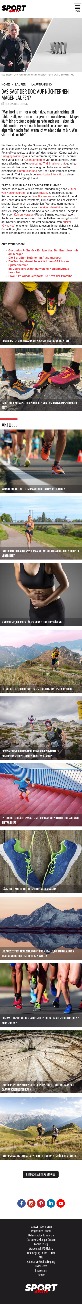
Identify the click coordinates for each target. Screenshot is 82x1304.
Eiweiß (43, 192)
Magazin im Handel (41, 1231)
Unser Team (41, 1266)
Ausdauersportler (34, 159)
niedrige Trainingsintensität (49, 163)
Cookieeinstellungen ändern (41, 1239)
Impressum (41, 1270)
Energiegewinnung (13, 156)
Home (5, 84)
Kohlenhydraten (24, 214)
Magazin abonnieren (41, 1226)
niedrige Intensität (49, 207)
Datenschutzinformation (41, 1235)
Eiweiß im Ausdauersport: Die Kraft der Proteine (40, 275)
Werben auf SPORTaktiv (41, 1248)
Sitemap (41, 1275)
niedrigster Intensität (49, 174)
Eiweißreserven (41, 196)
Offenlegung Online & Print (41, 1253)
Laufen (20, 84)
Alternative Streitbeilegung (41, 1261)
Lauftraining (41, 84)
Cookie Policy (41, 1244)
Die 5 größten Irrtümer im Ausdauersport (35, 257)
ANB (41, 1257)
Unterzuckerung (27, 170)
